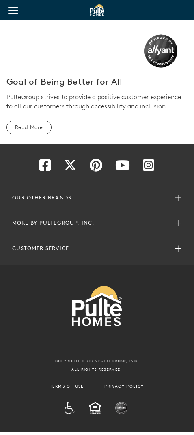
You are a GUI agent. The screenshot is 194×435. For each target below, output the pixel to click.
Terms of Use (67, 386)
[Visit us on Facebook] (45, 167)
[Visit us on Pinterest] (96, 167)
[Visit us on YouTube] (122, 167)
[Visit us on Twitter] (70, 167)
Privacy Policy (124, 386)
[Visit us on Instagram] (148, 167)
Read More (29, 127)
